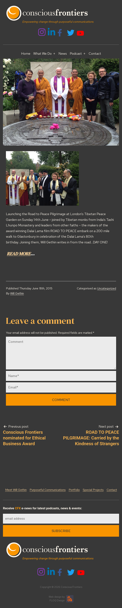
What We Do (42, 53)
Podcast (76, 53)
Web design (55, 596)
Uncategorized (106, 288)
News (63, 53)
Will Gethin (17, 293)
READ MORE (19, 254)
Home (25, 53)
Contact (95, 53)
